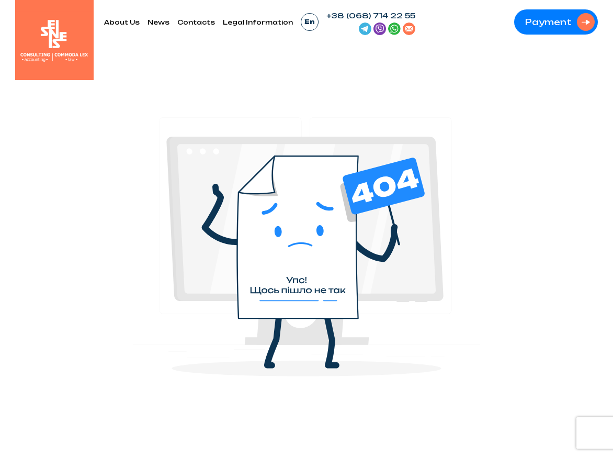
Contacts (196, 22)
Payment (548, 22)
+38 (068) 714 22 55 (370, 15)
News (158, 22)
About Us (122, 22)
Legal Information (258, 22)
